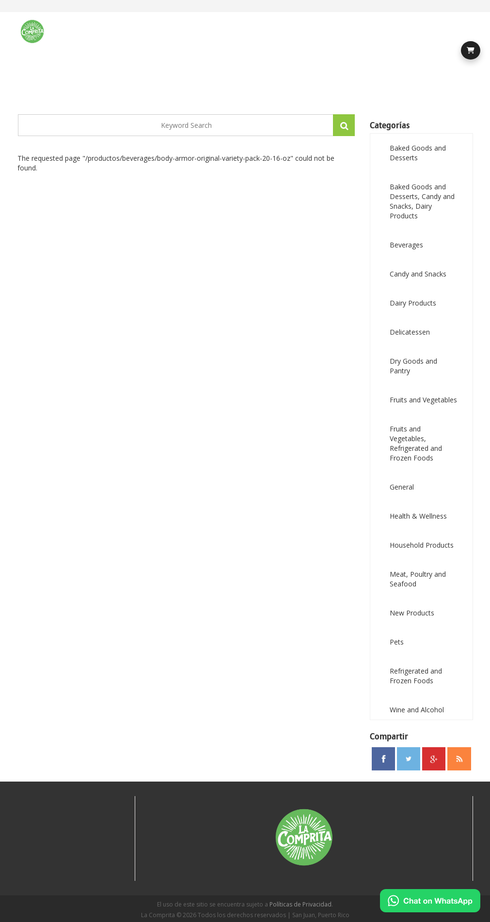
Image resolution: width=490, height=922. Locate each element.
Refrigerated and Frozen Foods (416, 675)
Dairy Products (413, 302)
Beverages (406, 244)
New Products (412, 612)
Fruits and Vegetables (423, 399)
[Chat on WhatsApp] (430, 900)
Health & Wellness (418, 516)
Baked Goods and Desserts (418, 152)
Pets (397, 641)
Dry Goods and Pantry (413, 365)
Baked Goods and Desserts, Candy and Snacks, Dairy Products (422, 201)
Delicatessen (410, 332)
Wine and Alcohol (417, 709)
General (402, 487)
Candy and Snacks (418, 273)
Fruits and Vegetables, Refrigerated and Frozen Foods (416, 443)
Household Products (422, 545)
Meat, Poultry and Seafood (418, 578)
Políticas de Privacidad (300, 904)
